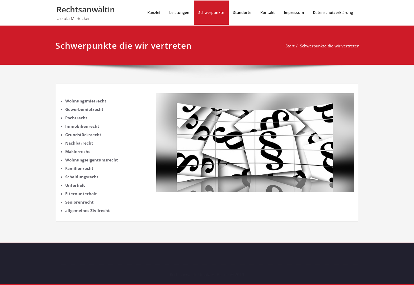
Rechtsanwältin (86, 9)
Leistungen (179, 12)
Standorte (242, 12)
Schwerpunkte (211, 12)
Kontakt (267, 12)
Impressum (294, 12)
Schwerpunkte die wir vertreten (329, 45)
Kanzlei (153, 12)
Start (289, 45)
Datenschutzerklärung (333, 12)
